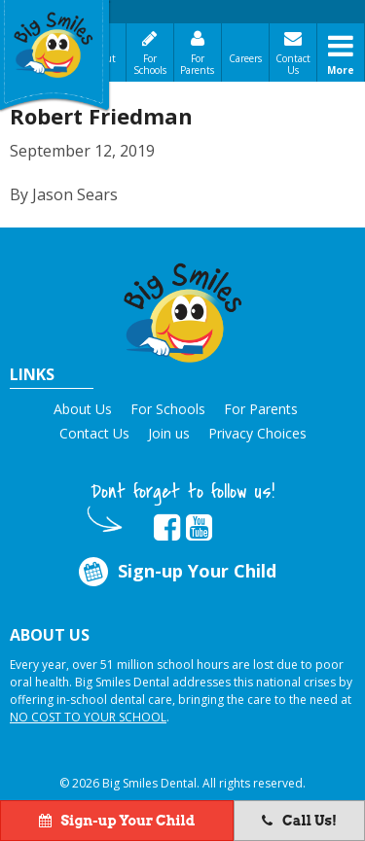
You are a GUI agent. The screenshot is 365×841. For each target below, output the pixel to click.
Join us (169, 433)
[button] (183, 310)
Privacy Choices (257, 433)
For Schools (149, 64)
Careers (245, 58)
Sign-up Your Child (176, 572)
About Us (83, 409)
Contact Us (292, 64)
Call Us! (299, 820)
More (340, 70)
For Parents (197, 64)
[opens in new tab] (167, 527)
